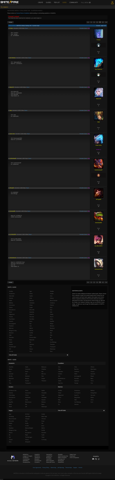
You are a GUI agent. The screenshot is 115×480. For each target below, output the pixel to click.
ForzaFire (37, 462)
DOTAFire (37, 456)
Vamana (76, 404)
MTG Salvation (50, 460)
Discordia (32, 309)
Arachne (11, 367)
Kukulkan (11, 326)
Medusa (52, 326)
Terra (92, 380)
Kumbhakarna (61, 378)
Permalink (82, 28)
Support (75, 467)
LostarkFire (49, 456)
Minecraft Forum (50, 462)
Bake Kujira (93, 369)
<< (88, 22)
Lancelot (11, 374)
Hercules (32, 316)
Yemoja (11, 351)
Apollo (31, 296)
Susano (11, 344)
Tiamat (10, 439)
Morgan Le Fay (13, 330)
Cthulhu (60, 374)
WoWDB (60, 454)
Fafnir (75, 374)
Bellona (11, 303)
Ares (51, 296)
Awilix (10, 300)
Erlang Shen (94, 393)
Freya (43, 421)
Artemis (11, 298)
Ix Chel (27, 425)
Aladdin (52, 291)
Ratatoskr (32, 340)
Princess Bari (33, 337)
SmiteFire (37, 454)
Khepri (51, 323)
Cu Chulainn (77, 393)
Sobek (10, 342)
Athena (52, 298)
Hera (10, 425)
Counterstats (26, 459)
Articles (80, 467)
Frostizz (11, 28)
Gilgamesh (12, 314)
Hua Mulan (12, 319)
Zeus (51, 351)
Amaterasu (12, 293)
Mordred (52, 328)
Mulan (92, 397)
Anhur (31, 293)
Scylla (51, 340)
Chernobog (12, 395)
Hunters (11, 387)
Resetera (37, 459)
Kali (30, 323)
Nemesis (11, 333)
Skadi (10, 406)
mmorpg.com (61, 459)
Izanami (11, 321)
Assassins (11, 363)
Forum (10, 22)
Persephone (28, 432)
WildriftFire (25, 460)
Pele (51, 335)
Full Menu (85, 3)
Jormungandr (12, 323)
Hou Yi (51, 316)
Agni (31, 291)
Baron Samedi (53, 300)
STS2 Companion (74, 457)
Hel (42, 423)
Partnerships (68, 467)
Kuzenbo (76, 378)
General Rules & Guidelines (23, 13)
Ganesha (32, 312)
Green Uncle (12, 133)
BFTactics (48, 457)
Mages (11, 410)
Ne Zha (31, 330)
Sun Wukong (53, 342)
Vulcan (31, 349)
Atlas (59, 369)
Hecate (11, 316)
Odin (10, 335)
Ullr (10, 349)
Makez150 (12, 87)
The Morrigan (12, 346)
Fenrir (10, 312)
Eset (51, 309)
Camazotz (27, 369)
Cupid (31, 307)
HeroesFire (49, 454)
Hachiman (27, 397)
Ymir (31, 351)
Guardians (61, 363)
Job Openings (61, 467)
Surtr (92, 402)
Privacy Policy (45, 467)
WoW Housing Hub (63, 456)
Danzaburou (12, 309)
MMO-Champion (62, 457)
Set (10, 380)
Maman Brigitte (29, 428)
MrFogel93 (12, 187)
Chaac (31, 305)
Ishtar (51, 319)
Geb (51, 312)
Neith (51, 330)
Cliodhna (44, 369)
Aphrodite (11, 296)
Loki (31, 326)
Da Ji (51, 307)
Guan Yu (32, 314)
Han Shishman (13, 57)
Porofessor (26, 457)
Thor (31, 346)
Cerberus (52, 303)
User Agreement (37, 467)
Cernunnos (12, 305)
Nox (26, 430)
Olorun (10, 432)
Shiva (59, 402)
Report (26, 28)
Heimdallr (44, 397)
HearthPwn (61, 462)
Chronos (44, 418)
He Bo (26, 423)
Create (40, 2)
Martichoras (28, 402)
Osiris (31, 335)
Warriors (60, 387)
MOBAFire (25, 454)
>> (106, 22)
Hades (51, 314)
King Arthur (77, 397)
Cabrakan (32, 303)
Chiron (10, 307)
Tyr (59, 404)
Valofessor (37, 457)
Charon (52, 305)
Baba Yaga (44, 416)
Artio (31, 298)
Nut (51, 333)
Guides (48, 2)
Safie (11, 110)
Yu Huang (44, 439)
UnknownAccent (13, 257)
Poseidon (11, 337)
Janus (31, 321)
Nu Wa (31, 333)
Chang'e (27, 418)
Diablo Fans (73, 454)
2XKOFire (48, 459)
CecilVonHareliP (13, 158)
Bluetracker (61, 460)
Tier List (57, 2)
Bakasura (44, 367)
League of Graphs (27, 456)
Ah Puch (27, 414)
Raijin (26, 435)
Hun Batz (32, 319)
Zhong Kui (27, 442)
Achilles (11, 291)
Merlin (31, 328)
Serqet (43, 378)
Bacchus (32, 300)
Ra (50, 337)
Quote (85, 28)
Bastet (10, 369)
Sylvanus (32, 344)
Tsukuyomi (52, 346)
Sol (30, 342)
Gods (64, 2)
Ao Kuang (11, 416)
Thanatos (52, 344)
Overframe (72, 456)
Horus (59, 397)
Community (73, 2)
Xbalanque (52, 349)
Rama (10, 340)
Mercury (11, 328)
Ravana (27, 378)
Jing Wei (52, 321)
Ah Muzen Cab (12, 390)
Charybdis (44, 393)
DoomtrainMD (12, 211)
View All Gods (38, 355)
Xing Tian (60, 383)
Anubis (51, 293)
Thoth (43, 437)
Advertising (53, 467)
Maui (92, 378)
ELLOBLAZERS (13, 234)
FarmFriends (38, 460)
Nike (59, 400)
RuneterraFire (26, 462)
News (14, 25)
